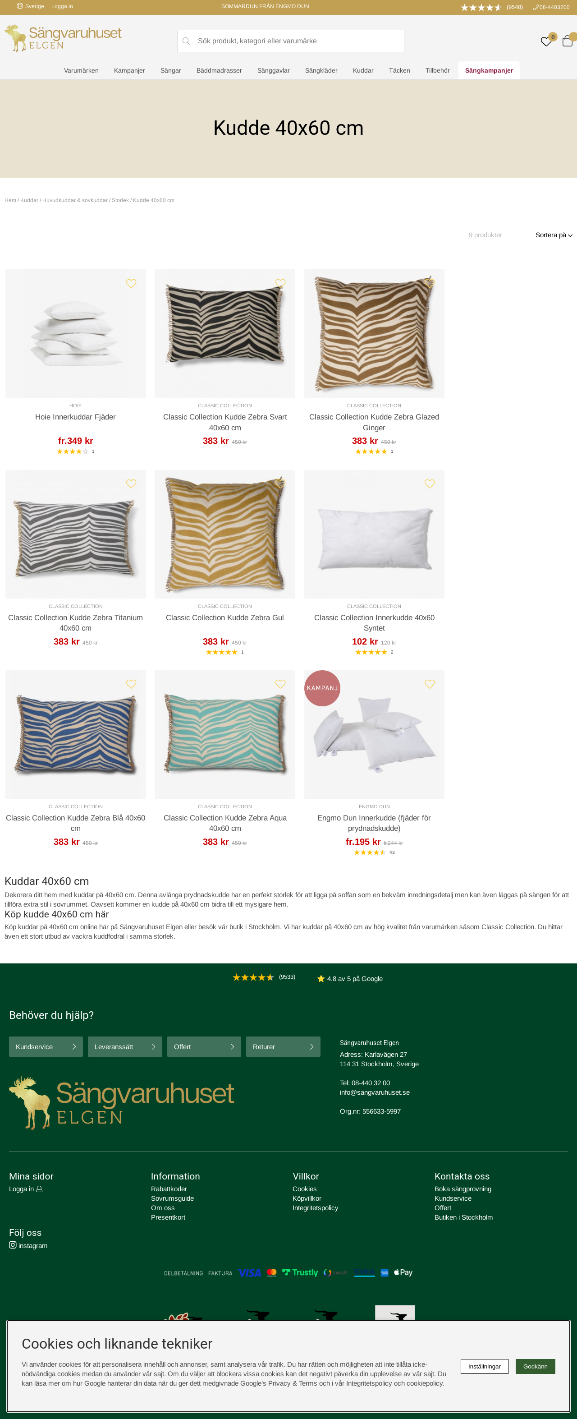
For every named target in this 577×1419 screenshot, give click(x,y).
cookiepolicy (425, 1383)
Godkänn (535, 1366)
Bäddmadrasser (219, 70)
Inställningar (484, 1366)
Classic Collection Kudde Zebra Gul (73, 619)
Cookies (305, 1189)
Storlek (120, 200)
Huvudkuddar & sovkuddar (75, 200)
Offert (182, 1046)
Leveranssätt (114, 1046)
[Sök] (290, 41)
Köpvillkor (307, 1198)
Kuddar (363, 70)
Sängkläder (321, 70)
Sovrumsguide (172, 1198)
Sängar (170, 70)
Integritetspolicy (316, 1208)
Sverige (30, 6)
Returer (264, 1046)
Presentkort (168, 1217)
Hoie (73, 406)
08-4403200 (555, 7)
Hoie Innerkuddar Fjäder (73, 418)
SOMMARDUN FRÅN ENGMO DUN (265, 6)
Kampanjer (129, 70)
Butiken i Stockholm (464, 1217)
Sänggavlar (273, 70)
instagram (28, 1246)
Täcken (399, 70)
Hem (10, 200)
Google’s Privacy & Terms (278, 1383)
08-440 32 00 (371, 1083)
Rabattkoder (169, 1189)
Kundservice (34, 1046)
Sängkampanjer (489, 70)
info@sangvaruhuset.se (375, 1092)
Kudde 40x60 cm (153, 200)
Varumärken (81, 70)
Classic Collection (217, 406)
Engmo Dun (72, 809)
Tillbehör (438, 70)
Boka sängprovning (463, 1189)
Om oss (163, 1208)
